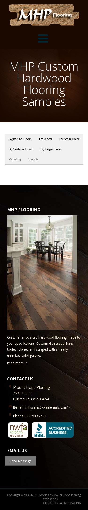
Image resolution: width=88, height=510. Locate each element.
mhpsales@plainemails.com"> (41, 407)
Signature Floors (20, 139)
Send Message (20, 461)
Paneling (15, 159)
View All (33, 159)
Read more (15, 363)
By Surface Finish (21, 149)
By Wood (45, 139)
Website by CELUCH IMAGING (62, 501)
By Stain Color (69, 139)
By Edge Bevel (51, 149)
